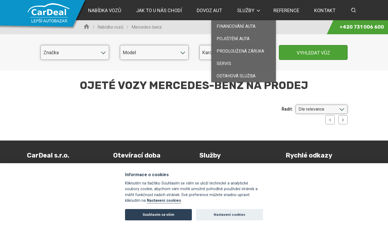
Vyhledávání (353, 10)
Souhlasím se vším (158, 215)
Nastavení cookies (164, 200)
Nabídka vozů (110, 27)
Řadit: (287, 109)
